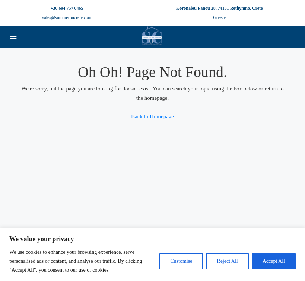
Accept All (274, 261)
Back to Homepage (152, 116)
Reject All (227, 261)
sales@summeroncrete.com (67, 17)
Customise (181, 261)
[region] (152, 254)
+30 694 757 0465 (67, 8)
